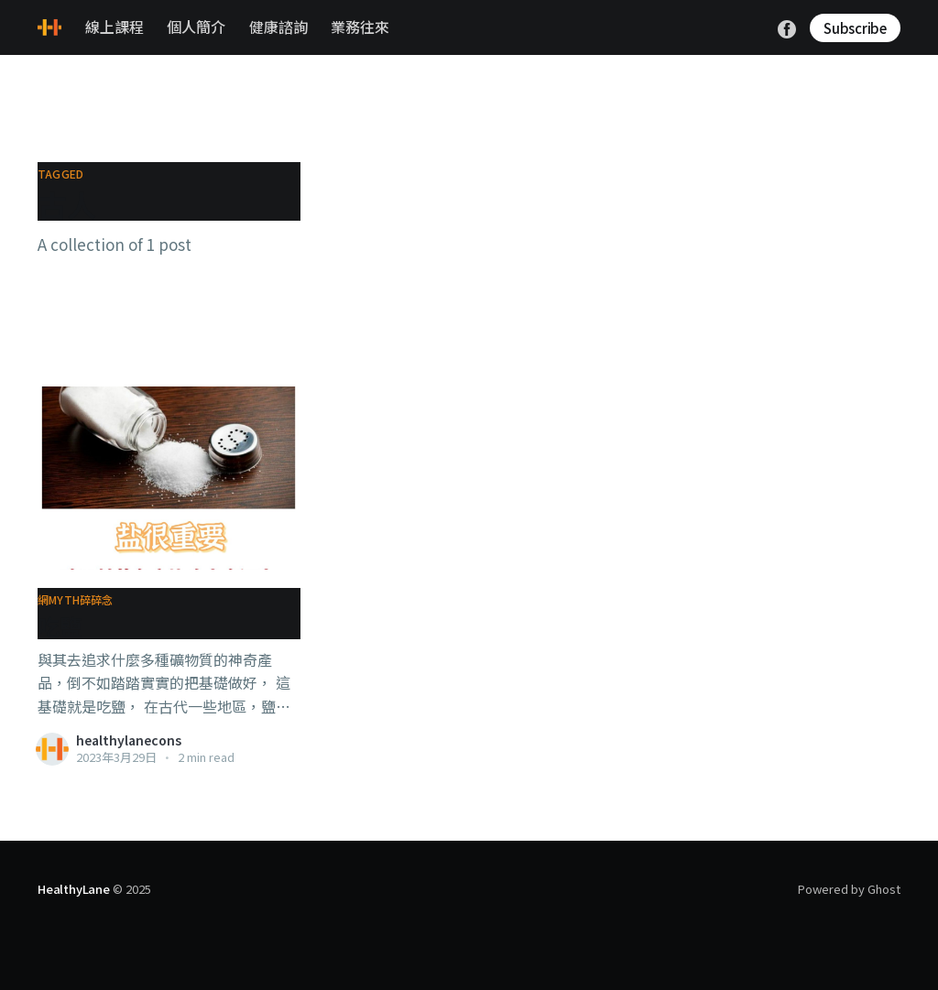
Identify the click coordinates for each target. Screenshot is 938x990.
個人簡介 (196, 27)
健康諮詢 (278, 27)
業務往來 (360, 27)
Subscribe (855, 28)
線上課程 (114, 27)
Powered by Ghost (849, 889)
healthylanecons (128, 740)
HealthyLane (74, 889)
